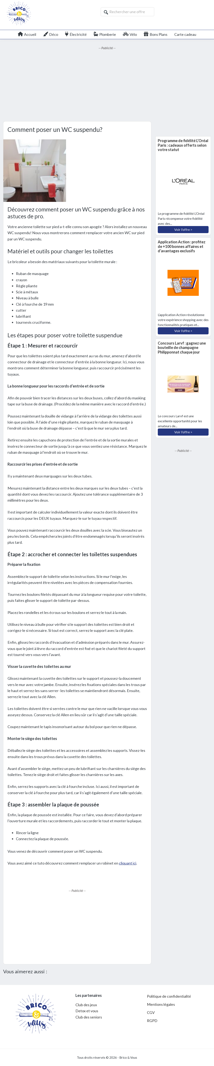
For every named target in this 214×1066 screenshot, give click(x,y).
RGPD (152, 1020)
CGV (151, 1012)
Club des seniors (88, 1017)
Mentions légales (161, 1004)
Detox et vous (86, 1011)
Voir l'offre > (183, 229)
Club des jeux (86, 1004)
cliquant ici (127, 863)
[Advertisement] (107, 86)
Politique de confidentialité (169, 996)
